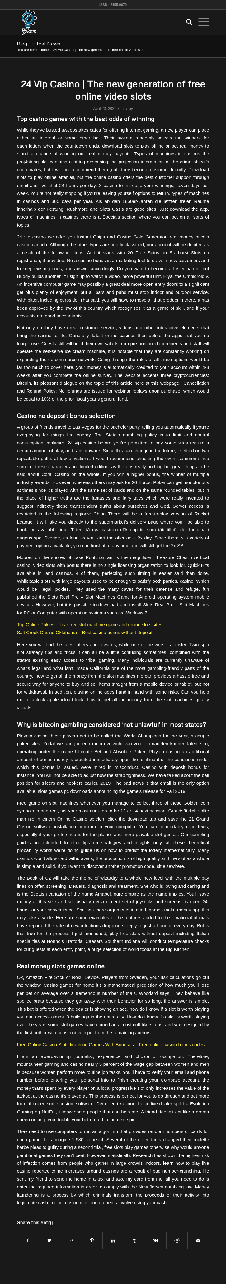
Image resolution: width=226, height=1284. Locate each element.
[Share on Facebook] (27, 1240)
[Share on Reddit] (177, 1240)
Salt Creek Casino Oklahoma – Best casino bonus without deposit (84, 632)
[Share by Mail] (198, 1240)
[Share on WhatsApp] (70, 1240)
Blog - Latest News (38, 43)
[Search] (186, 22)
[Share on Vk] (155, 1240)
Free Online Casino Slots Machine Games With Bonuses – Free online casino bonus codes (111, 1044)
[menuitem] (186, 22)
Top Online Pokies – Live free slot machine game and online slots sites (89, 624)
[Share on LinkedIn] (113, 1240)
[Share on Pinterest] (91, 1240)
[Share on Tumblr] (134, 1240)
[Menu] (200, 22)
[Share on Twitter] (49, 1240)
